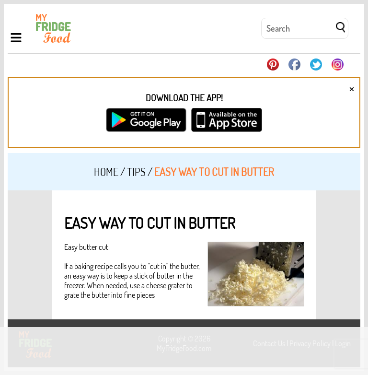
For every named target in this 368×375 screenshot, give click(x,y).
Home (106, 171)
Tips (136, 171)
